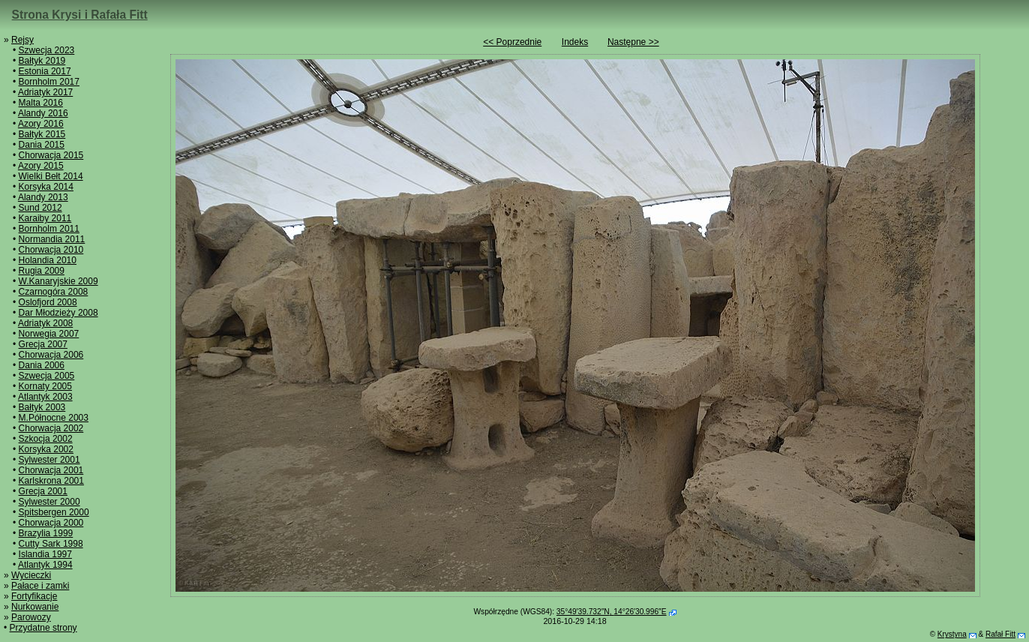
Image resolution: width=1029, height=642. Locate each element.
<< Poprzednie (512, 42)
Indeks (575, 42)
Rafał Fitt (1001, 634)
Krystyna (952, 634)
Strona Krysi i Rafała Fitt (80, 14)
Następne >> (633, 42)
